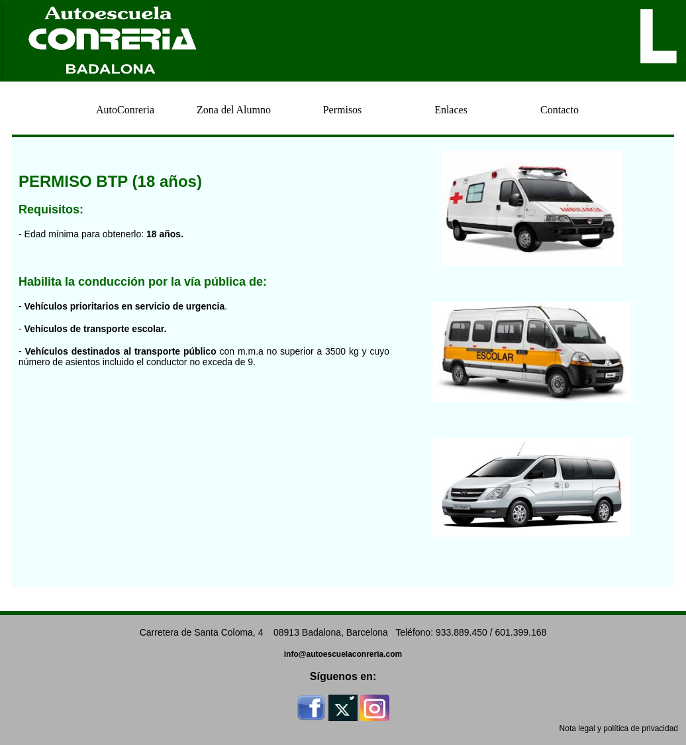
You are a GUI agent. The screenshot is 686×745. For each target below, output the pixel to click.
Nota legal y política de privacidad (619, 728)
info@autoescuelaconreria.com (343, 654)
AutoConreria (125, 109)
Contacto (559, 109)
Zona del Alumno (234, 109)
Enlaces (450, 109)
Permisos (342, 109)
